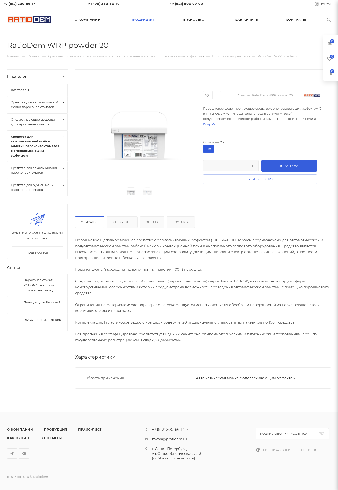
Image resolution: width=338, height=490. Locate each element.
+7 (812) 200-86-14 (168, 429)
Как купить (122, 222)
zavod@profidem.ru (169, 439)
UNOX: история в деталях (43, 319)
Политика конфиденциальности (289, 450)
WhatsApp (24, 453)
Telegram (12, 453)
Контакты (51, 438)
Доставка (181, 222)
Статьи (13, 268)
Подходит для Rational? (41, 302)
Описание (89, 222)
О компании (20, 429)
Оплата (152, 222)
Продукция (55, 429)
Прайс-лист (90, 429)
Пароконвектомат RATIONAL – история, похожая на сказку (39, 285)
